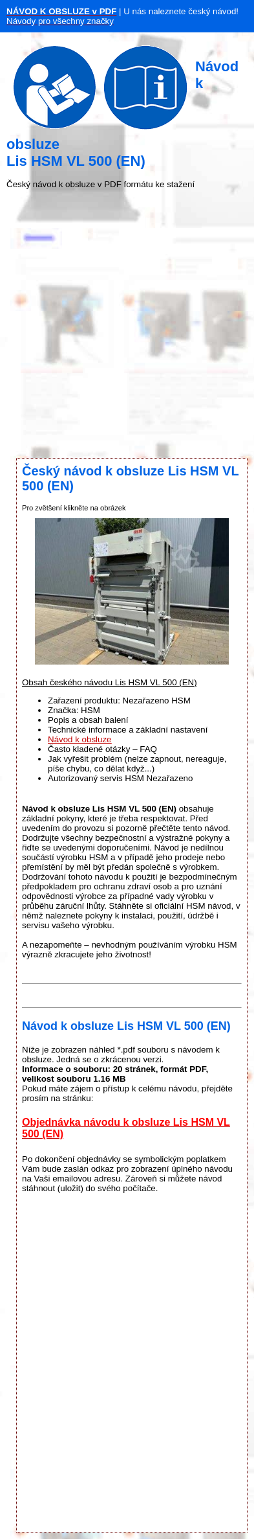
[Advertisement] (121, 323)
